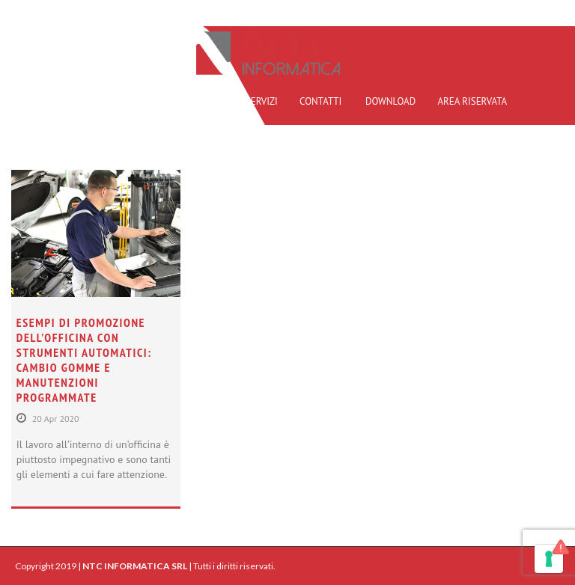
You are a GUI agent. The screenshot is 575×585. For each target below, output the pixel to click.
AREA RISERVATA (472, 101)
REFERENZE (199, 101)
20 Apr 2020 (55, 418)
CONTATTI (320, 101)
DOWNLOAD (390, 101)
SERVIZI (262, 101)
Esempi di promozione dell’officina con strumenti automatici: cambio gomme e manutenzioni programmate (84, 360)
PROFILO (134, 101)
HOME (81, 101)
